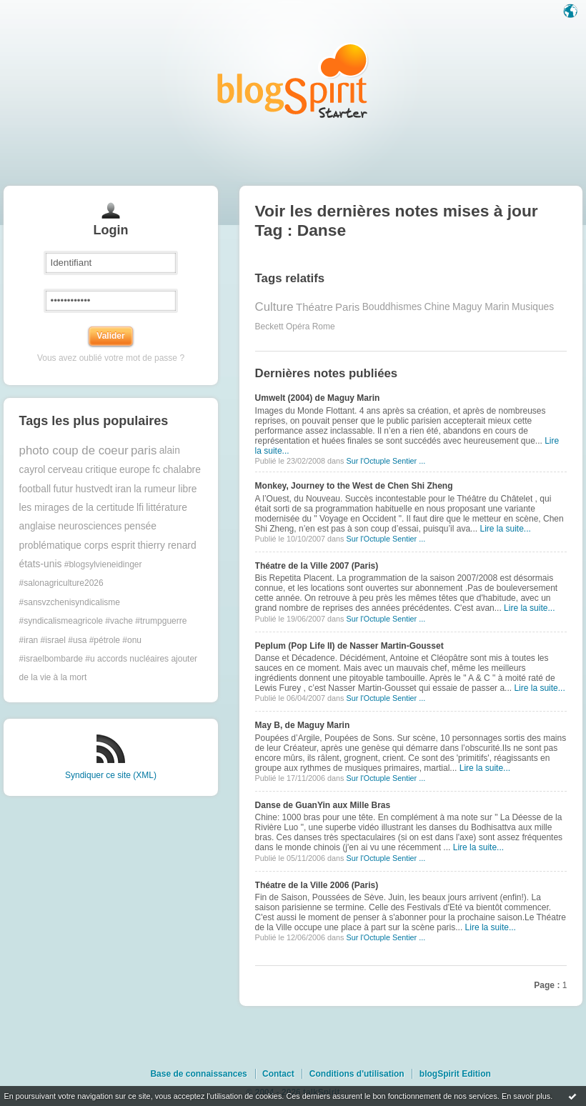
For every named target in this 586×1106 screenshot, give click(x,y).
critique (100, 469)
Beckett (269, 327)
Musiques (533, 307)
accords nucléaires (133, 659)
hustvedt (93, 489)
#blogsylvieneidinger (103, 564)
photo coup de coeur (74, 450)
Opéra (297, 327)
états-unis (40, 564)
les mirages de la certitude (76, 507)
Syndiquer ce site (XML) (111, 775)
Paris (347, 307)
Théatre (314, 307)
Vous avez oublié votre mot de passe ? (110, 358)
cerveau (65, 469)
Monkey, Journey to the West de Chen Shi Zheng (354, 486)
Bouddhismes (392, 307)
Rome (323, 327)
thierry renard (167, 545)
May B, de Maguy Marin (302, 725)
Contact (278, 1074)
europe (134, 469)
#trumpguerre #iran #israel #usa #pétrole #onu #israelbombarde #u (103, 640)
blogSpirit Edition (455, 1074)
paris (144, 450)
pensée (140, 526)
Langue (571, 12)
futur (63, 489)
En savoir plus (526, 1096)
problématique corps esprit (77, 545)
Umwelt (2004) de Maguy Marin (317, 398)
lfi (140, 507)
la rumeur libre (165, 489)
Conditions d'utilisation (356, 1074)
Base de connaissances (198, 1074)
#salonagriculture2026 (61, 583)
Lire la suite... (505, 529)
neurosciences (89, 526)
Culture (274, 307)
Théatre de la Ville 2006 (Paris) (317, 885)
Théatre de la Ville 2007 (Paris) (317, 566)
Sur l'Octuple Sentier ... (385, 461)
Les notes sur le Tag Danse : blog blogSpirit (293, 80)
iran (123, 489)
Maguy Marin (481, 307)
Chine (437, 307)
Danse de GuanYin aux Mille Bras (323, 805)
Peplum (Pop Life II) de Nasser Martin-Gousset (349, 646)
